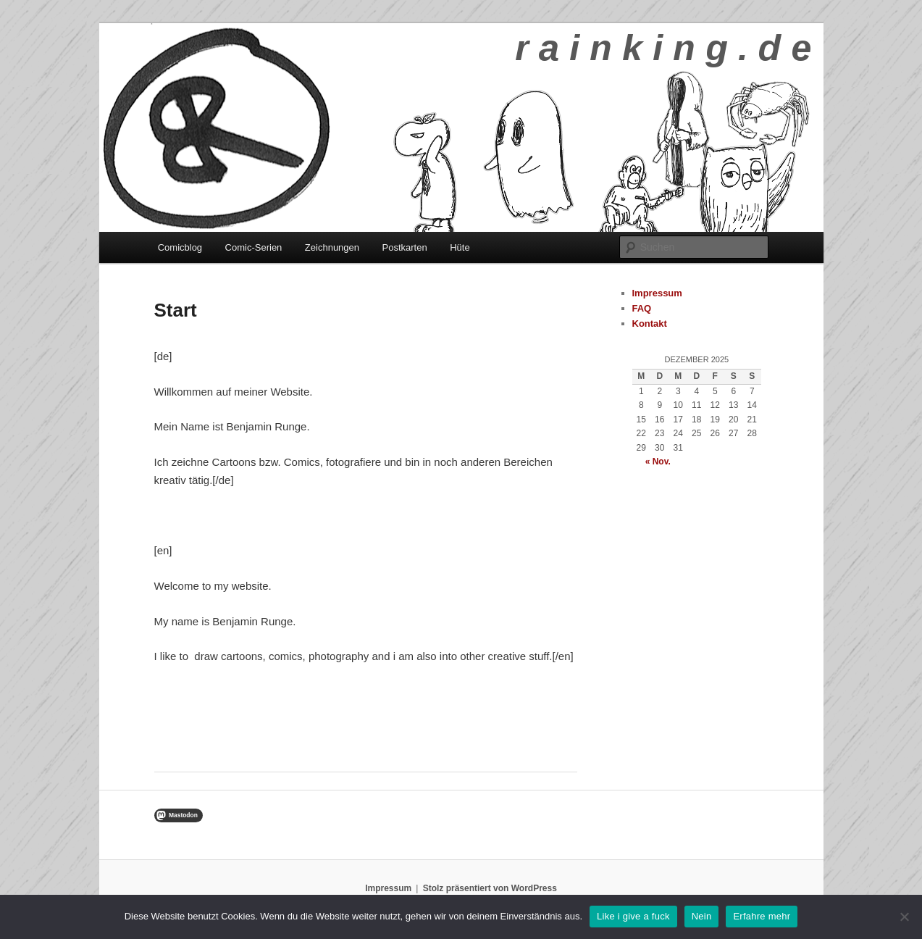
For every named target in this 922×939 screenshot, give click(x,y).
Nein (702, 916)
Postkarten (404, 247)
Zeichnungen (332, 247)
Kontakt (649, 323)
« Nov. (658, 461)
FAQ (642, 308)
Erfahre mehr (761, 916)
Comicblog (180, 247)
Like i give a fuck (633, 916)
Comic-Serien (253, 247)
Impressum (657, 293)
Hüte (459, 247)
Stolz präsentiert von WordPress (490, 888)
